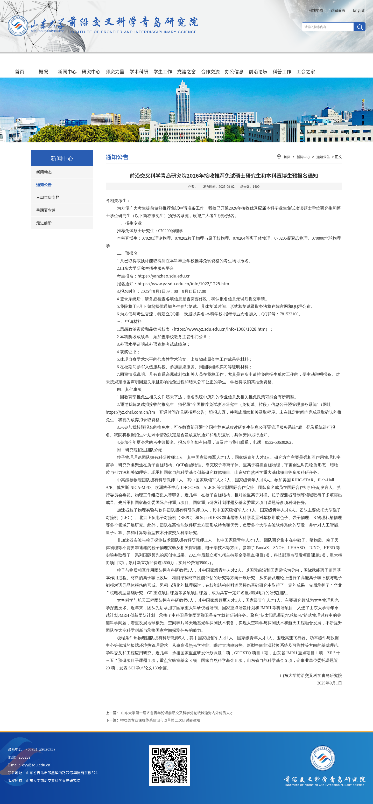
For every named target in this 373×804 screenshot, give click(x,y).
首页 (19, 66)
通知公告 (44, 184)
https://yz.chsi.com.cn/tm (130, 412)
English (359, 10)
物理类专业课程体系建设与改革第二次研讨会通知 (160, 720)
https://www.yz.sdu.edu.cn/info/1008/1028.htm (219, 329)
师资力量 (115, 66)
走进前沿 (44, 222)
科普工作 (282, 66)
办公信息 (234, 66)
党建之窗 (186, 66)
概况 (43, 66)
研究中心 (91, 66)
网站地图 (315, 10)
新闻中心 (67, 66)
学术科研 (139, 66)
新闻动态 (44, 172)
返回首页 (338, 10)
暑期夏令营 (46, 210)
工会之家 (306, 66)
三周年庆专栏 (48, 197)
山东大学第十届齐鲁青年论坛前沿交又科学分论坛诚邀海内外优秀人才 (177, 712)
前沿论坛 (258, 66)
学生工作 (162, 66)
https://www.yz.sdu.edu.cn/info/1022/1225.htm (183, 283)
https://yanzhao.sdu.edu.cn (164, 276)
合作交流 (210, 66)
